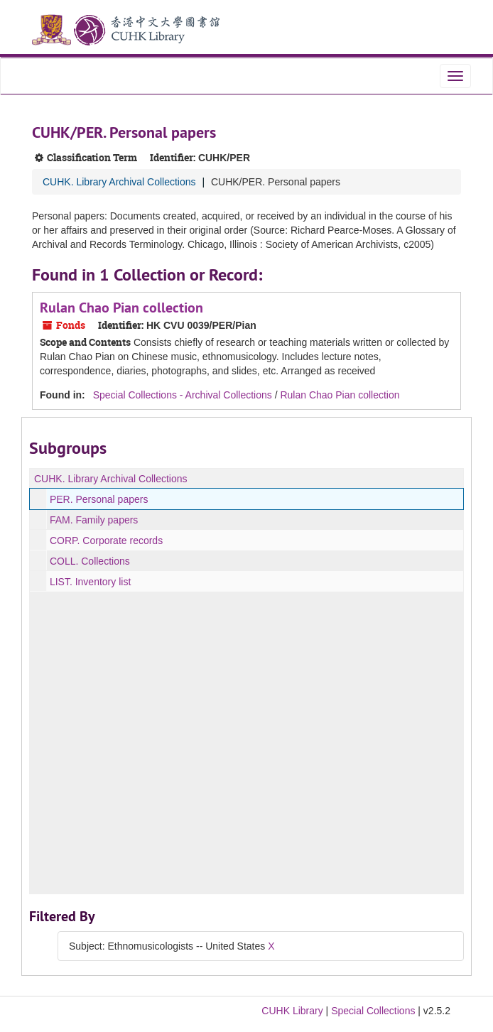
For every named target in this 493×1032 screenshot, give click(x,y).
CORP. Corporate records (106, 540)
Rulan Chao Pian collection (121, 307)
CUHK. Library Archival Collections (119, 182)
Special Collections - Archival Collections (182, 395)
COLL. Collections (90, 561)
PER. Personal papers (99, 499)
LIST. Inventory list (90, 581)
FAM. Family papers (94, 520)
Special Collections (373, 1010)
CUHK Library (292, 1010)
